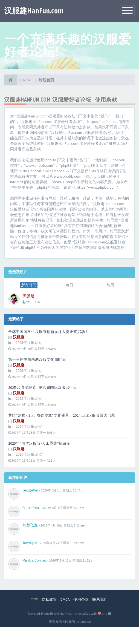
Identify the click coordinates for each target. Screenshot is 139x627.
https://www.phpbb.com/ (97, 187)
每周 (110, 285)
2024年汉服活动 (29, 426)
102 (37, 301)
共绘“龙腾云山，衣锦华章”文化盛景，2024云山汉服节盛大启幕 (61, 415)
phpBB (48, 613)
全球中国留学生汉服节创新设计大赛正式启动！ (48, 331)
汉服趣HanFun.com (33, 10)
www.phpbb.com (67, 176)
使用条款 (81, 599)
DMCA (65, 599)
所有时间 (28, 285)
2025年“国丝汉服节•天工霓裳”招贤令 (39, 443)
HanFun (65, 613)
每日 (69, 285)
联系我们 (100, 599)
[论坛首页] (10, 79)
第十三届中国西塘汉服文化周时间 (37, 359)
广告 (34, 599)
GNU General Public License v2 (45, 170)
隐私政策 (49, 599)
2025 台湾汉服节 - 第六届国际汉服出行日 (42, 387)
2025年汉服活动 (29, 342)
